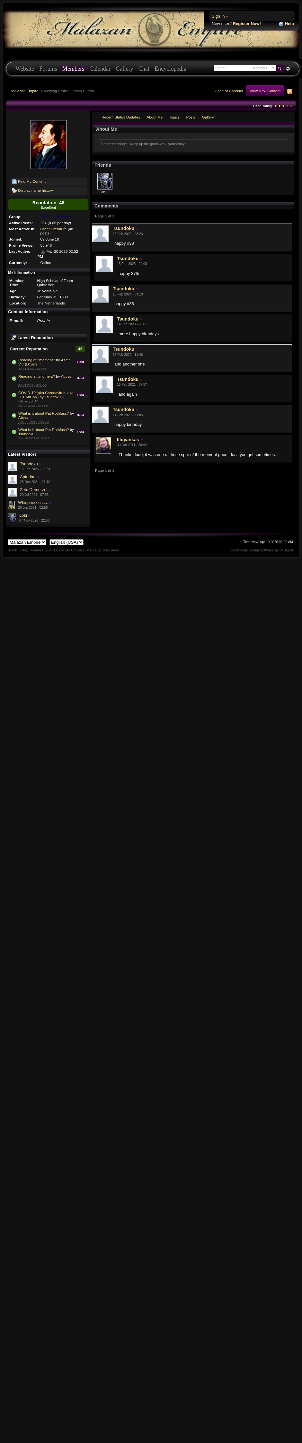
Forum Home (41, 550)
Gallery (124, 69)
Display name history (32, 190)
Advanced (288, 69)
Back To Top (18, 550)
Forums (48, 69)
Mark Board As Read (102, 550)
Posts (190, 117)
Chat (143, 69)
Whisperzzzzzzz (33, 502)
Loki (23, 515)
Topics (174, 117)
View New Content (265, 91)
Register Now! (247, 23)
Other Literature (53, 229)
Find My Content (29, 181)
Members (73, 69)
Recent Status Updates (121, 117)
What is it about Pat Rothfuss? (43, 413)
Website (24, 69)
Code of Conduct (229, 91)
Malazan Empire (24, 91)
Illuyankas (128, 439)
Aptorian (27, 476)
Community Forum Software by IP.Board (261, 550)
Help (286, 24)
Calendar (100, 69)
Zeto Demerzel (33, 489)
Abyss (66, 376)
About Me (155, 117)
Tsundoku (53, 397)
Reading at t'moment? (36, 360)
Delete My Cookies (69, 550)
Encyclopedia (170, 69)
